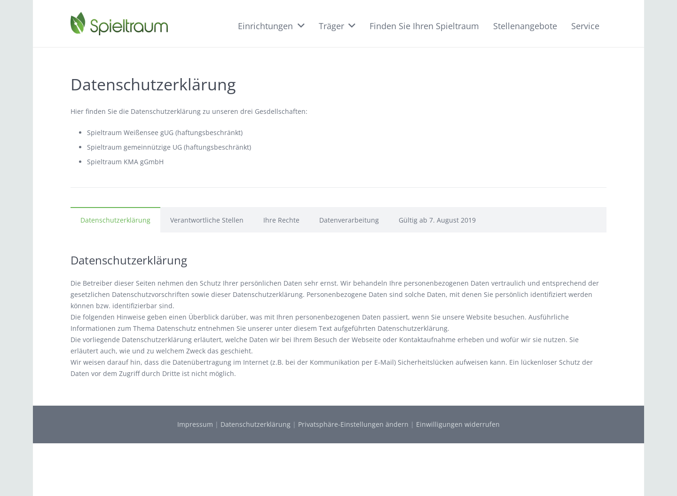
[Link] (119, 23)
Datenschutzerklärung (255, 424)
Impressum (195, 424)
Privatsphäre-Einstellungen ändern (353, 424)
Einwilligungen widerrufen (458, 424)
